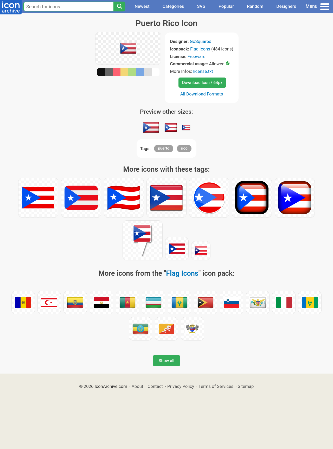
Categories (173, 6)
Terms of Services (215, 386)
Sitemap (246, 386)
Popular (226, 6)
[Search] (119, 6)
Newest (142, 6)
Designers (286, 6)
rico (184, 148)
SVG (201, 6)
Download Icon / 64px (202, 82)
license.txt (203, 71)
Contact (155, 386)
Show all (166, 360)
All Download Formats (201, 94)
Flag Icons (200, 49)
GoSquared (201, 41)
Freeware (197, 56)
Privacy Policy (180, 386)
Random (255, 6)
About (137, 386)
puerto (163, 148)
